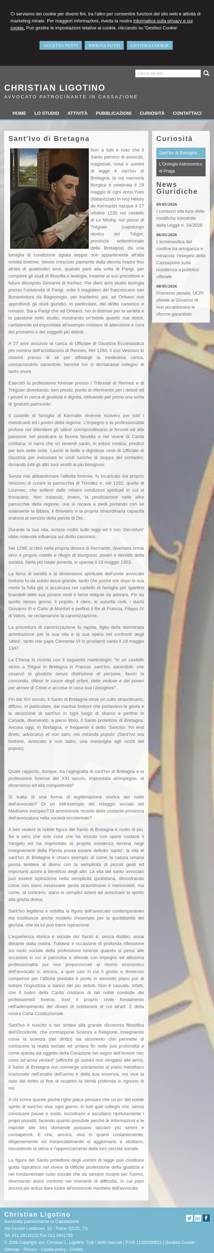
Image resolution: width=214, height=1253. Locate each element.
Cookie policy (53, 1249)
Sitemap (12, 1249)
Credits (76, 1249)
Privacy (30, 1249)
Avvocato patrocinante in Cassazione (71, 96)
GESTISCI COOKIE (150, 45)
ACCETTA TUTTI (60, 45)
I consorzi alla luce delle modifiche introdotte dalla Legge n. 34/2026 (180, 218)
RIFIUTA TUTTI (104, 45)
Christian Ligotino (54, 87)
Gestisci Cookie (179, 1242)
